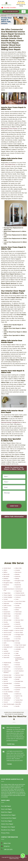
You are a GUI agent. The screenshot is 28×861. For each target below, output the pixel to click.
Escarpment (7, 611)
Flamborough (7, 616)
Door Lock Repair (6, 809)
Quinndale (18, 677)
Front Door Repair (6, 821)
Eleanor (6, 609)
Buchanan (6, 584)
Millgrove (6, 664)
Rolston (6, 685)
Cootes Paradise (8, 597)
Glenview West (19, 620)
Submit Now (14, 506)
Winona (6, 706)
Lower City (6, 655)
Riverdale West (8, 683)
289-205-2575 (8, 849)
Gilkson (17, 618)
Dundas (17, 605)
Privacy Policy (5, 833)
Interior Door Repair (7, 824)
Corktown (18, 597)
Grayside (17, 622)
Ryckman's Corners (20, 687)
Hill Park (6, 636)
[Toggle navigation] (24, 11)
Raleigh (6, 679)
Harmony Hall (7, 634)
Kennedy (17, 643)
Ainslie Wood (7, 568)
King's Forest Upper (20, 645)
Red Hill (6, 681)
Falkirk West (7, 614)
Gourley (6, 622)
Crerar (17, 599)
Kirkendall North (8, 647)
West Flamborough (9, 704)
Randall (17, 679)
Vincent (6, 702)
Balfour (5, 572)
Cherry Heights (8, 595)
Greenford (6, 624)
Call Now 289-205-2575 (11, 11)
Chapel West (7, 593)
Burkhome (18, 584)
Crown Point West (20, 601)
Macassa (17, 655)
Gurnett (6, 628)
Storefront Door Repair (8, 830)
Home (2, 14)
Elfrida (17, 609)
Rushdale (6, 687)
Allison (5, 570)
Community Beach (20, 595)
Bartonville (6, 574)
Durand (5, 607)
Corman (6, 599)
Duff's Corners (7, 605)
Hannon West (19, 632)
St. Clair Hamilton (8, 691)
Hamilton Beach (19, 628)
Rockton (17, 683)
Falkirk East (18, 611)
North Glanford (19, 671)
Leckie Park (7, 653)
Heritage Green (19, 634)
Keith (5, 643)
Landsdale (18, 649)
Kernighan (6, 645)
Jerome (17, 641)
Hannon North (19, 630)
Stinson (17, 691)
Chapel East (18, 591)
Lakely (5, 649)
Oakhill (17, 673)
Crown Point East (8, 601)
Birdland (6, 578)
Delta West (18, 603)
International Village (9, 641)
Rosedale (17, 685)
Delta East (6, 603)
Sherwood (6, 689)
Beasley (17, 574)
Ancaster (17, 570)
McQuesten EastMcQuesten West (19, 659)
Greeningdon (7, 626)
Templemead (7, 698)
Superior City (18, 696)
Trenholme (7, 700)
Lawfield (6, 651)
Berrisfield (6, 576)
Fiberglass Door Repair (8, 827)
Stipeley (6, 693)
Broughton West (8, 582)
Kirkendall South (19, 647)
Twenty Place (19, 700)
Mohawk (17, 664)
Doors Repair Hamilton (18, 857)
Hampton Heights (8, 630)
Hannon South (7, 632)
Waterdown (18, 702)
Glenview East (7, 620)
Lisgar (17, 653)
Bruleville (17, 582)
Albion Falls (18, 568)
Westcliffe (18, 704)
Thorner (17, 698)
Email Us (6, 846)
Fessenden (18, 614)
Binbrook (17, 576)
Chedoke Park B (19, 593)
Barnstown (18, 572)
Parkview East (7, 675)
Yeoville (17, 706)
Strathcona (18, 693)
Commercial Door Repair (8, 818)
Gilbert (5, 618)
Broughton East (19, 580)
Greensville (18, 626)
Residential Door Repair (8, 815)
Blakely (17, 578)
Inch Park (18, 638)
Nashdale (6, 669)
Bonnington (7, 580)
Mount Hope (7, 666)
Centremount (19, 589)
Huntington (7, 638)
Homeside (18, 636)
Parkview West (19, 675)
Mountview (18, 666)
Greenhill (17, 624)
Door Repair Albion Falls (10, 14)
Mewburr (17, 662)
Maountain (6, 657)
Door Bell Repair (6, 806)
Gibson (17, 616)
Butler (5, 587)
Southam (17, 689)
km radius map (14, 534)
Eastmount (18, 607)
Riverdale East (19, 681)
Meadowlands (7, 662)
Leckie (17, 651)
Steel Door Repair (6, 812)
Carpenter (18, 587)
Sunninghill (7, 696)
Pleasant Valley (8, 677)
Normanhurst (19, 669)
